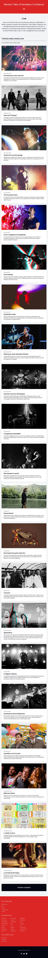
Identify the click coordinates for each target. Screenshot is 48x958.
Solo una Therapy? (10, 115)
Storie (3, 908)
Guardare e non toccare (12, 753)
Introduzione (5, 904)
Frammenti (4, 941)
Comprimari (4, 922)
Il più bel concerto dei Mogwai (14, 394)
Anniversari (13, 918)
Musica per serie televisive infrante (16, 354)
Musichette (4, 937)
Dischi (21, 922)
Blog (3, 906)
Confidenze (13, 922)
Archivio (3, 911)
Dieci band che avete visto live (14, 553)
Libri (12, 925)
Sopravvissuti (8, 513)
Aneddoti (4, 918)
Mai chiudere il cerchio (11, 473)
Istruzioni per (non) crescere (14, 76)
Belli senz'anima (9, 793)
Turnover (7, 593)
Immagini (22, 923)
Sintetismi (4, 939)
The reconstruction (10, 195)
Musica (3, 927)
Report (12, 929)
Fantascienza (5, 923)
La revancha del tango (11, 873)
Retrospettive (23, 929)
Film (12, 923)
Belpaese (22, 918)
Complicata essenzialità (12, 434)
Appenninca (8, 633)
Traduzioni (13, 931)
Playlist (12, 927)
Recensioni (4, 929)
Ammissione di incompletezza (14, 714)
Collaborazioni (5, 909)
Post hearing (8, 274)
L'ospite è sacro (9, 833)
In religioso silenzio (10, 674)
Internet (3, 925)
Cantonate (4, 920)
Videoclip (22, 931)
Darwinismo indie (10, 314)
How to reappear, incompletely (15, 235)
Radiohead (22, 927)
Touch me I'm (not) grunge (13, 155)
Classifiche (22, 920)
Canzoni (13, 920)
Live (21, 925)
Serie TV (4, 931)
